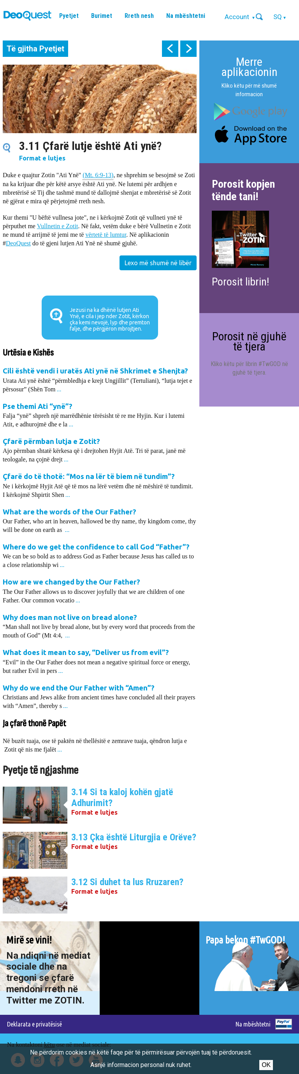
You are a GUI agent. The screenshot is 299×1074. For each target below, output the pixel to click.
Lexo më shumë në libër (158, 262)
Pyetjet (69, 15)
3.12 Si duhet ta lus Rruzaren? (127, 882)
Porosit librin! (240, 281)
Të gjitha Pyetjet (35, 48)
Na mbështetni (185, 15)
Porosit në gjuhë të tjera (249, 341)
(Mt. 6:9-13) (98, 174)
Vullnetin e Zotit (57, 226)
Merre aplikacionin (249, 67)
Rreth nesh (139, 15)
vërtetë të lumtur (105, 234)
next (188, 48)
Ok (266, 1065)
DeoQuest (18, 243)
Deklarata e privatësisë (34, 1024)
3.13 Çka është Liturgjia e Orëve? (133, 837)
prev (170, 48)
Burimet (101, 15)
